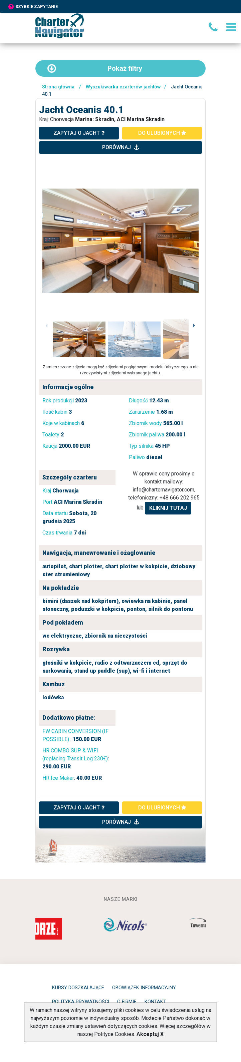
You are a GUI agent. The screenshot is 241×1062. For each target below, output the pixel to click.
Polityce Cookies (114, 1034)
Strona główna (58, 87)
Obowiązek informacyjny (144, 988)
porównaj (120, 147)
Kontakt (155, 1002)
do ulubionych (162, 133)
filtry (94, 68)
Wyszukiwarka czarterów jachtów (123, 87)
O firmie (127, 1002)
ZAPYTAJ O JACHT (78, 807)
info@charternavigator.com (163, 489)
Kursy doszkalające (78, 988)
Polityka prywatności (80, 1002)
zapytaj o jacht (78, 133)
